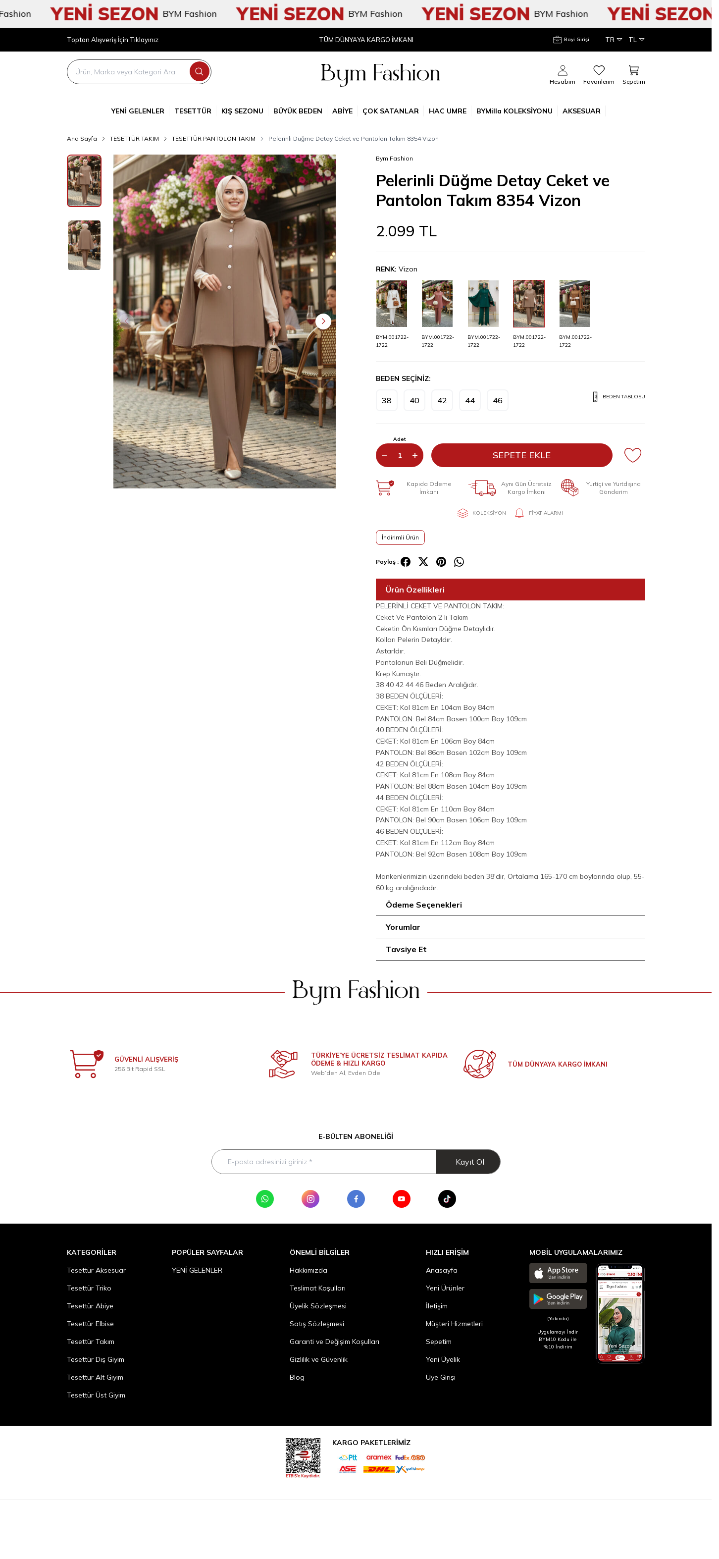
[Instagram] (310, 1199)
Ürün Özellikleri (415, 589)
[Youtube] (402, 1199)
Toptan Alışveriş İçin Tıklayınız (112, 40)
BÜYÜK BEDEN (300, 111)
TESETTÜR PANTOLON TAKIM (214, 138)
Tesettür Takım (90, 1341)
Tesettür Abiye (90, 1305)
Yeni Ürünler (445, 1288)
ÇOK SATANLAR (393, 111)
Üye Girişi (441, 1377)
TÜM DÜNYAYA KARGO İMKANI (366, 40)
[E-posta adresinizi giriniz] (356, 1162)
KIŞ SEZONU (244, 111)
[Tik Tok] (447, 1199)
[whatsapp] (459, 562)
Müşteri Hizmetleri (454, 1323)
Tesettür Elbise (90, 1323)
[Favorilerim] (599, 75)
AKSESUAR (584, 111)
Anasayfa (442, 1270)
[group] (224, 321)
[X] (423, 562)
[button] (126, 321)
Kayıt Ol (470, 1162)
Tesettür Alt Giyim (95, 1377)
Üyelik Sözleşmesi (318, 1305)
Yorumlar (403, 927)
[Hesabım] (571, 40)
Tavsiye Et (406, 949)
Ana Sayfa (82, 138)
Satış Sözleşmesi (317, 1323)
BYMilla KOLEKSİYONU (517, 111)
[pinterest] (441, 562)
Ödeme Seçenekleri (424, 905)
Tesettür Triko (89, 1288)
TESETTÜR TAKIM (134, 138)
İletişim (437, 1305)
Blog (297, 1377)
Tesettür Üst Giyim (96, 1395)
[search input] (139, 71)
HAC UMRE (450, 111)
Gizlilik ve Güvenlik (319, 1359)
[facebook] (406, 562)
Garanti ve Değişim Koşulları (334, 1341)
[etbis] (303, 1456)
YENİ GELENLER (140, 111)
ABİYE (345, 111)
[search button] (199, 71)
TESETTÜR (195, 111)
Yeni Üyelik (443, 1359)
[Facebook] (356, 1199)
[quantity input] (400, 455)
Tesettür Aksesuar (96, 1270)
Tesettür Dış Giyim (95, 1359)
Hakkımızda (308, 1270)
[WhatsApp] (265, 1199)
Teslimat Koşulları (318, 1288)
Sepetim (439, 1341)
